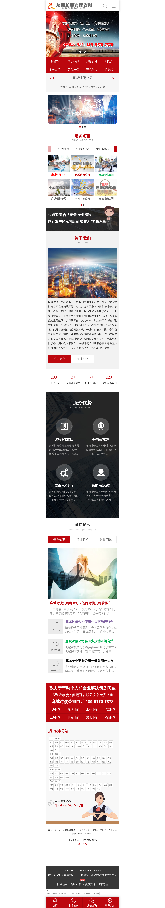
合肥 (51, 785)
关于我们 (73, 61)
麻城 (102, 87)
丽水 (103, 758)
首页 (71, 87)
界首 (88, 789)
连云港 (83, 742)
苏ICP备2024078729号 (104, 875)
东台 (61, 746)
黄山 (79, 785)
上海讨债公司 (55, 770)
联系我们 (110, 69)
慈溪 (77, 762)
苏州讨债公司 (75, 893)
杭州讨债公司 (52, 893)
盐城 (89, 742)
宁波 (56, 758)
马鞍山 (67, 785)
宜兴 (89, 746)
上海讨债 (91, 709)
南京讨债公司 (64, 893)
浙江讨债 (110, 709)
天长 (77, 789)
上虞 (88, 762)
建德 (56, 766)
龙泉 (51, 766)
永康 (67, 762)
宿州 (110, 785)
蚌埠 (105, 785)
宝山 (98, 773)
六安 (56, 789)
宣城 (51, 789)
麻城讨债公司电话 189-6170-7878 (82, 701)
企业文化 (82, 358)
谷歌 (80, 884)
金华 (88, 758)
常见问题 (106, 539)
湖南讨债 (110, 717)
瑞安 (72, 762)
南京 (51, 742)
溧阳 (105, 746)
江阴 (72, 746)
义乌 (82, 762)
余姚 (109, 758)
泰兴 (110, 746)
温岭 (61, 762)
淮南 (94, 785)
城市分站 (82, 87)
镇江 (105, 742)
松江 (51, 777)
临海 (56, 762)
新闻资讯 (110, 61)
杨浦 (82, 773)
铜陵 (67, 789)
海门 (100, 746)
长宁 (61, 773)
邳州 (94, 746)
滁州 (84, 785)
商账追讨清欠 (103, 149)
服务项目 (91, 61)
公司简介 (59, 358)
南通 (110, 742)
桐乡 (103, 762)
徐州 (72, 742)
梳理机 (96, 893)
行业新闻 (82, 539)
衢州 (98, 758)
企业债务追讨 (82, 149)
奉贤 (61, 777)
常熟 (67, 746)
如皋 (51, 750)
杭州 (51, 758)
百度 (73, 884)
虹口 (77, 773)
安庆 (89, 785)
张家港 (78, 746)
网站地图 (62, 884)
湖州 (77, 758)
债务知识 (59, 539)
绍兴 (61, 758)
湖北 (94, 87)
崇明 (67, 777)
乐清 (51, 762)
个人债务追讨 (62, 149)
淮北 (100, 785)
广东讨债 (55, 709)
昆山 (56, 750)
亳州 (56, 785)
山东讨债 (55, 717)
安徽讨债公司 (55, 781)
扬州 (67, 742)
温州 (67, 758)
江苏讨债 (73, 709)
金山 (109, 773)
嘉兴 (82, 758)
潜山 (98, 789)
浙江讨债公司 (55, 754)
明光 (72, 789)
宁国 (82, 789)
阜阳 (61, 789)
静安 (67, 773)
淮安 (94, 742)
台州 (72, 758)
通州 (84, 746)
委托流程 (73, 69)
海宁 (98, 762)
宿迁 (100, 742)
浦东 (88, 773)
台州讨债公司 (87, 893)
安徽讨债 (73, 717)
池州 (74, 785)
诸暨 (93, 762)
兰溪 (109, 762)
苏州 (77, 742)
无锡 (56, 742)
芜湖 (61, 785)
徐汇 (56, 773)
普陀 (72, 773)
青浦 (56, 777)
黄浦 (51, 773)
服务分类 (55, 69)
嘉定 (103, 773)
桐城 (93, 789)
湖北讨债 (91, 717)
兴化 (56, 746)
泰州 (51, 746)
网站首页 (55, 61)
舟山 (93, 758)
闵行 (93, 773)
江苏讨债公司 (55, 738)
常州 (61, 742)
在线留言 (91, 69)
